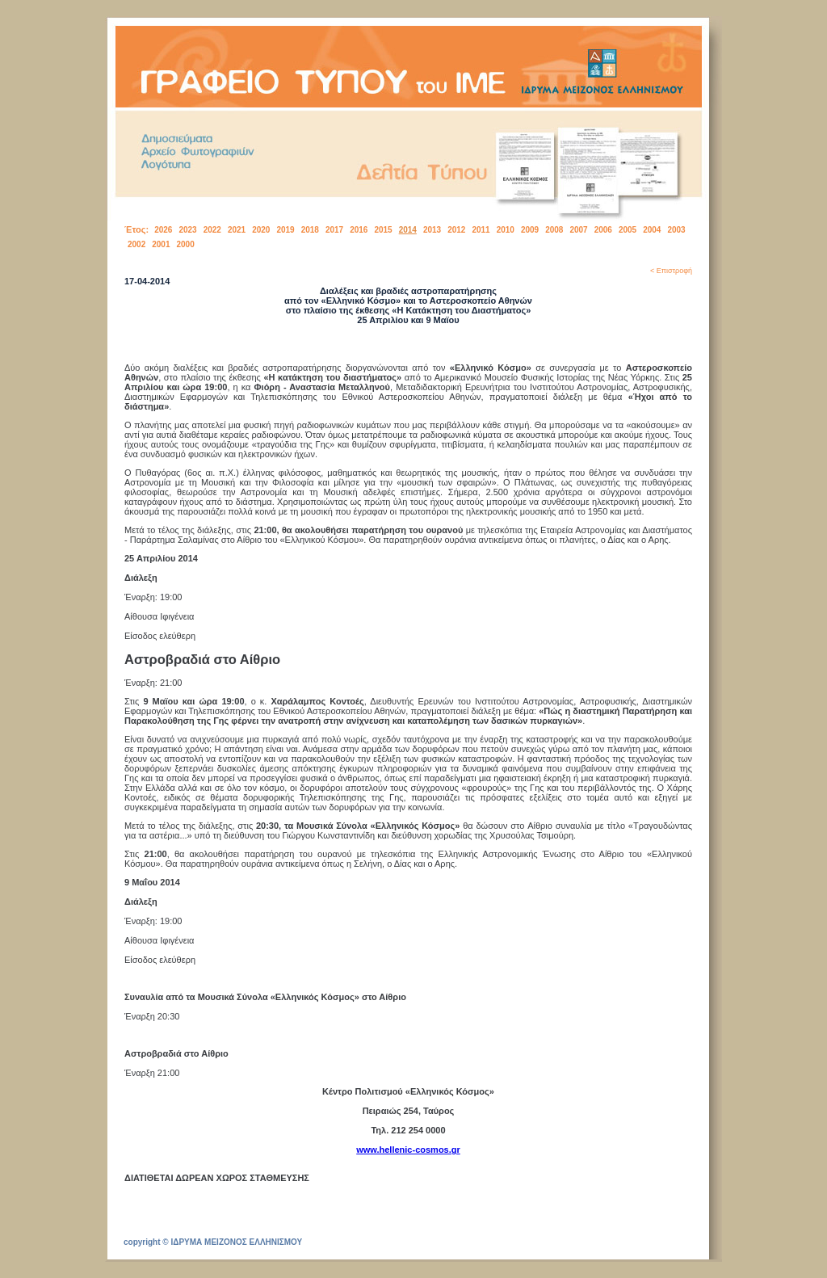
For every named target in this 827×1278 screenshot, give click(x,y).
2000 (186, 244)
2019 (285, 229)
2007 (578, 229)
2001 (161, 244)
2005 (627, 229)
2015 (383, 229)
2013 (432, 229)
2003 (676, 229)
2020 (261, 229)
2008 (554, 229)
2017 (334, 229)
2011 (480, 229)
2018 (310, 229)
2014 (408, 229)
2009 (530, 229)
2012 (456, 229)
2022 (212, 229)
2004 (652, 229)
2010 (505, 229)
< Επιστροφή (671, 271)
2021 (237, 229)
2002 (136, 244)
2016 (358, 229)
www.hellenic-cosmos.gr (408, 1149)
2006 (603, 229)
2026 (163, 229)
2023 (187, 229)
